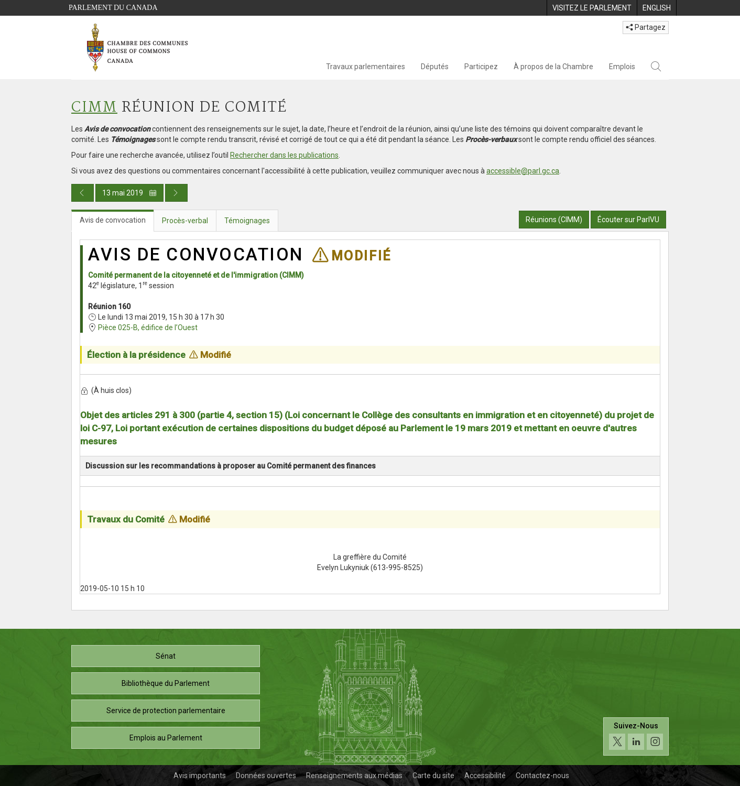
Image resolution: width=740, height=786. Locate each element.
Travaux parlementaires (365, 66)
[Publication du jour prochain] (176, 193)
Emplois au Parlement (165, 738)
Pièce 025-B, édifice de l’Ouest (148, 327)
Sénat (166, 656)
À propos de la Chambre (553, 66)
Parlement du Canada (113, 8)
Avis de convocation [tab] (113, 220)
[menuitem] (592, 8)
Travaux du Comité (126, 519)
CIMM (94, 107)
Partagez (646, 27)
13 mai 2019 (129, 193)
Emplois (622, 66)
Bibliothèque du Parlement (166, 683)
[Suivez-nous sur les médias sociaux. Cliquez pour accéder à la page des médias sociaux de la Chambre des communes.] (636, 736)
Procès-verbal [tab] (185, 220)
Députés (435, 66)
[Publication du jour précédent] (82, 193)
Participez (481, 66)
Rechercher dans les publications (284, 155)
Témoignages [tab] (247, 220)
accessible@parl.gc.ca (522, 171)
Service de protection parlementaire (165, 710)
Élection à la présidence (136, 355)
